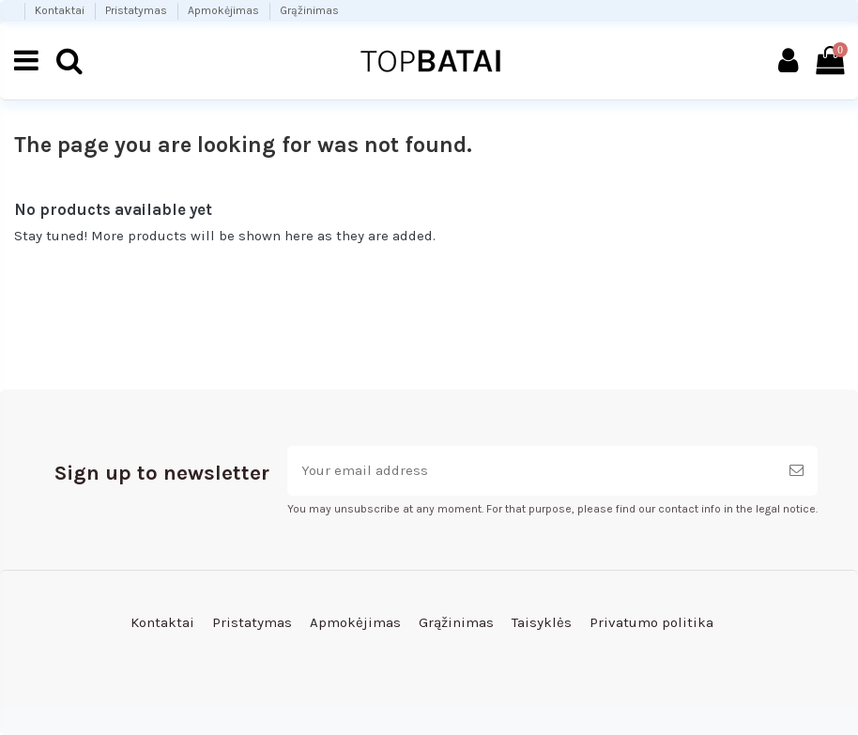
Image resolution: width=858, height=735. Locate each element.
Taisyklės (542, 622)
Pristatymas (137, 10)
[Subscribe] (796, 471)
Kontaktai (61, 10)
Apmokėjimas (225, 10)
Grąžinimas (309, 10)
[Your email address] (531, 471)
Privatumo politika (651, 622)
